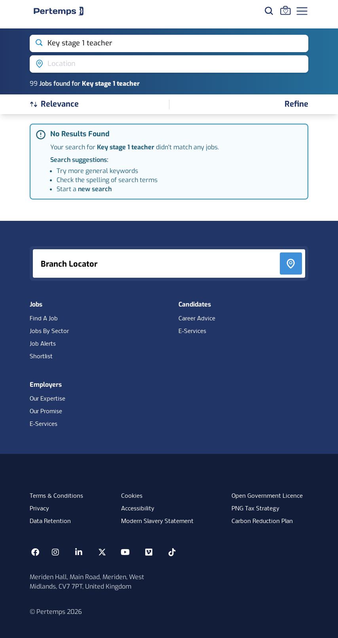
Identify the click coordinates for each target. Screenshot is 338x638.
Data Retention (50, 521)
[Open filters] (296, 104)
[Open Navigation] (301, 11)
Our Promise (46, 411)
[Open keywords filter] (169, 43)
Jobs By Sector (49, 331)
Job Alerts (43, 344)
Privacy (39, 509)
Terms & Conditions (56, 496)
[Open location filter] (169, 64)
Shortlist (41, 357)
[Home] (59, 11)
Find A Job (44, 319)
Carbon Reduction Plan (262, 521)
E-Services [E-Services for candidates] (192, 331)
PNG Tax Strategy (255, 509)
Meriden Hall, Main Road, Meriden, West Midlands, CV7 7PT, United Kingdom (87, 582)
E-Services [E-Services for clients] (43, 424)
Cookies (131, 496)
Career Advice (196, 319)
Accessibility (137, 509)
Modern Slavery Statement (157, 521)
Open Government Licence (267, 496)
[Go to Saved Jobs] (285, 10)
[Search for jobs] (268, 10)
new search (95, 189)
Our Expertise (47, 399)
